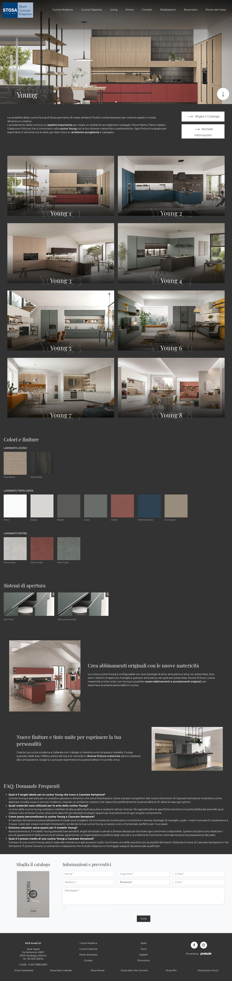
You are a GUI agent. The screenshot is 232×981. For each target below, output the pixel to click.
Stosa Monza (97, 970)
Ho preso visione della (88, 909)
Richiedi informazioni (203, 131)
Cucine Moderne (62, 9)
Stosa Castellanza (24, 970)
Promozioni (143, 960)
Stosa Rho (171, 970)
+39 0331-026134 (35, 959)
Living (113, 9)
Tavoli (144, 949)
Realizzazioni (168, 9)
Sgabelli (143, 955)
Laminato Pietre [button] (15, 533)
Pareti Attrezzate (88, 955)
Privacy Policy (102, 909)
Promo (130, 9)
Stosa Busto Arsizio (208, 970)
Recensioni (191, 9)
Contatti (147, 9)
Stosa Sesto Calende (61, 970)
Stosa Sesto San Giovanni (134, 970)
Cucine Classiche (91, 9)
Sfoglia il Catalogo (203, 116)
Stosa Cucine (36, 813)
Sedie (143, 943)
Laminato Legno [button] (15, 448)
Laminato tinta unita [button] (18, 490)
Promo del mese (216, 9)
